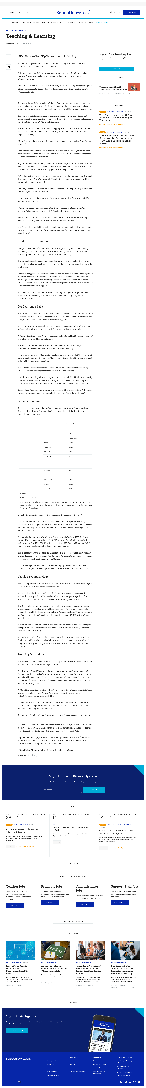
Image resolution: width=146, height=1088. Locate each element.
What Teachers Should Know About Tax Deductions (113, 88)
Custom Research (123, 1075)
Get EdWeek (97, 1057)
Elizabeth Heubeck (105, 94)
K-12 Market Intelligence (125, 1072)
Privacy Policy (81, 1082)
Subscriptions (97, 1061)
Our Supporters (52, 1071)
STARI (32, 846)
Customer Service (76, 1068)
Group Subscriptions (100, 1068)
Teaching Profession (16, 31)
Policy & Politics (44, 22)
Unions (33, 755)
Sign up (94, 789)
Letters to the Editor (77, 1061)
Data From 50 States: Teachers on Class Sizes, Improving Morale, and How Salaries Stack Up (122, 970)
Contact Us (74, 1057)
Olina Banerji (45, 983)
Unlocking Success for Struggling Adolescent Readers (22, 830)
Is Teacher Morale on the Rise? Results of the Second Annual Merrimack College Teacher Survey (116, 139)
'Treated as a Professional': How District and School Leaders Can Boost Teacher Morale (88, 970)
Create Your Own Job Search (73, 921)
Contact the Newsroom (77, 1071)
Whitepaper (129, 111)
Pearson (126, 848)
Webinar (32, 824)
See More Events (73, 864)
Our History (50, 1064)
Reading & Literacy (21, 824)
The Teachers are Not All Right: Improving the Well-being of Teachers (117, 117)
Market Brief (116, 22)
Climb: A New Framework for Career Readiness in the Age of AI (116, 832)
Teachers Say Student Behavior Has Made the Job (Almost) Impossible (54, 968)
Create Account (17, 1030)
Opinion (95, 22)
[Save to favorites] (8, 61)
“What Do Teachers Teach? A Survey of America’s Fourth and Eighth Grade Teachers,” (55, 335)
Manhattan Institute (45, 338)
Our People (50, 1068)
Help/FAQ (73, 1064)
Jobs (104, 22)
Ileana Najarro (80, 985)
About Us (50, 1057)
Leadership (28, 22)
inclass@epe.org (68, 750)
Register (10, 846)
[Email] (61, 790)
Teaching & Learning (64, 22)
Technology (83, 22)
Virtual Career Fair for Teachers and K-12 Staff (71, 828)
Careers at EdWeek (53, 1075)
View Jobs (15, 905)
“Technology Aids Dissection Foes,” (49, 730)
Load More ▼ (73, 1002)
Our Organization (52, 1061)
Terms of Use (67, 1082)
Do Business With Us (124, 1057)
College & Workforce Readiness (119, 824)
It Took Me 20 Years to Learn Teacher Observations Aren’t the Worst (17, 970)
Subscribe (131, 12)
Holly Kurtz (114, 985)
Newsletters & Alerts (100, 1064)
